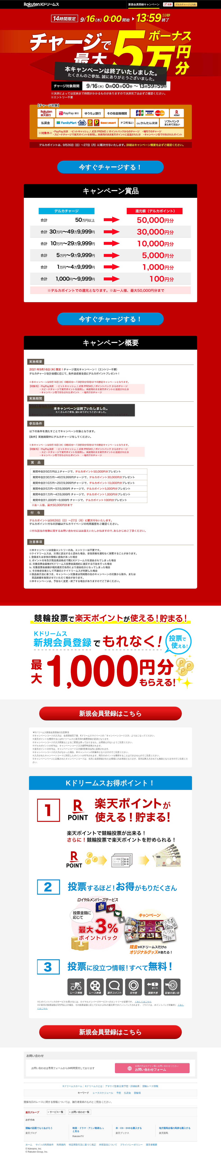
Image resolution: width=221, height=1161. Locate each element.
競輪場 (137, 1093)
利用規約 (61, 1144)
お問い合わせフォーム (157, 1068)
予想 (118, 1093)
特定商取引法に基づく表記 (82, 1144)
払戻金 (127, 1093)
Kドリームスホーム (72, 1086)
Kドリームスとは (93, 1086)
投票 (169, 4)
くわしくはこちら (143, 1001)
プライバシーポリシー (131, 1144)
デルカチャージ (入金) (185, 4)
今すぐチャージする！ (110, 167)
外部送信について (108, 1144)
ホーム (29, 1144)
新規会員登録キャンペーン (143, 4)
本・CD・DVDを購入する (129, 1128)
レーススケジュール (103, 1093)
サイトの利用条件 (45, 1144)
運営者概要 (151, 1144)
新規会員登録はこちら (110, 713)
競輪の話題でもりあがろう (39, 1128)
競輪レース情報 (150, 1086)
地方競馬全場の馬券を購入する (174, 1128)
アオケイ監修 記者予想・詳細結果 (122, 1086)
